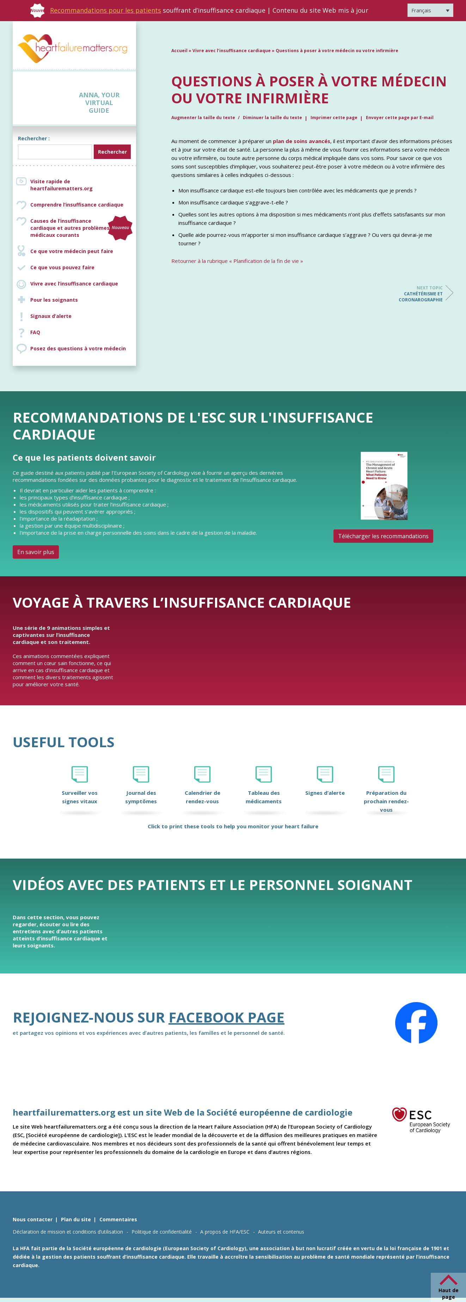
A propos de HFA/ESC (225, 1231)
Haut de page (449, 1293)
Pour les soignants (54, 299)
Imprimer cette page (334, 118)
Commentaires (118, 1219)
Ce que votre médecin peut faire (71, 251)
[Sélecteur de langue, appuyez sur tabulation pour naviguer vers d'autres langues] (430, 10)
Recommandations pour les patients (105, 10)
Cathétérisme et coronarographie (414, 294)
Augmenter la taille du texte (203, 118)
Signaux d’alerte (51, 316)
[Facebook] (416, 1023)
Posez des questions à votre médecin (78, 348)
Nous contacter (33, 1219)
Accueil (179, 51)
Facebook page (226, 1017)
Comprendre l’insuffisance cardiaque (76, 204)
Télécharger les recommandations (383, 536)
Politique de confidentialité (161, 1231)
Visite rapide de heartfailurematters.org (61, 185)
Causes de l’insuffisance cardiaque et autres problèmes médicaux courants (81, 228)
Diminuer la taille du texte (272, 118)
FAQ (35, 332)
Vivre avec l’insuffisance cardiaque (74, 283)
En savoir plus (35, 552)
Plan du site (76, 1219)
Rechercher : (34, 138)
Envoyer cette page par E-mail (400, 118)
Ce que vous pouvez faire (62, 267)
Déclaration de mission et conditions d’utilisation (68, 1231)
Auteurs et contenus (281, 1231)
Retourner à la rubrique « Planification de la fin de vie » (237, 260)
